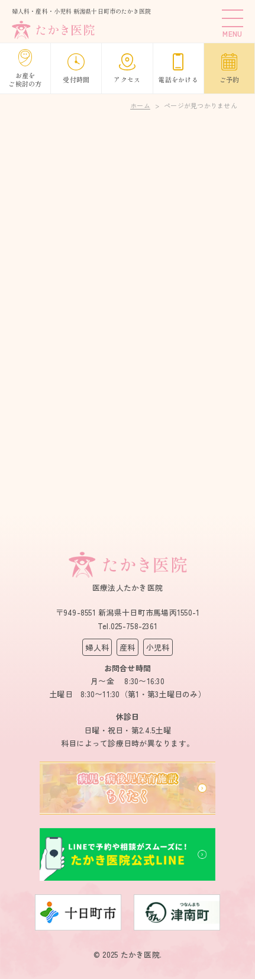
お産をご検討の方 (24, 68)
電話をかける (178, 68)
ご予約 (230, 68)
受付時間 (76, 68)
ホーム (140, 105)
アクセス (127, 68)
